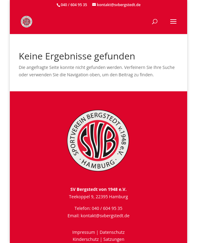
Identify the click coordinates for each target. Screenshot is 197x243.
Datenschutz (112, 232)
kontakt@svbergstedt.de (105, 215)
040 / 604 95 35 (74, 4)
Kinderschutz (86, 239)
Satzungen (113, 239)
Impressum (83, 232)
